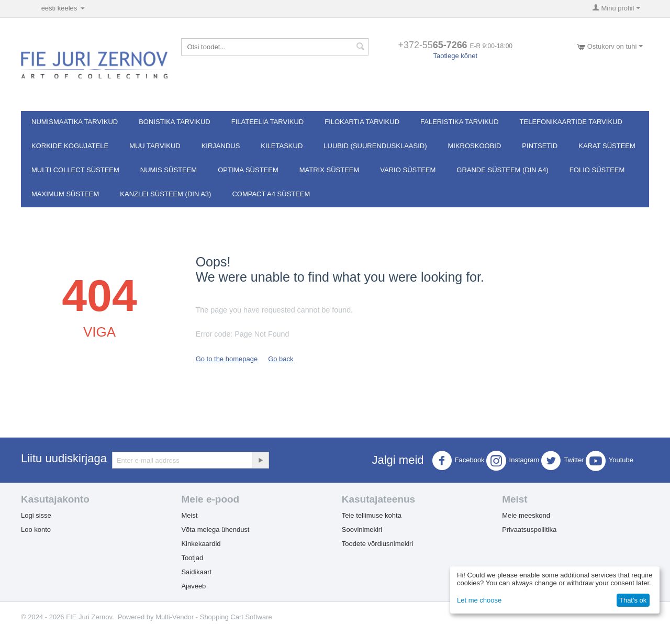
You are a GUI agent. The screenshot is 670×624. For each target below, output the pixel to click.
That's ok (632, 600)
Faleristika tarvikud (459, 122)
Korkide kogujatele (69, 146)
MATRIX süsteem (329, 170)
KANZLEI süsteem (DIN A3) (165, 194)
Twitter (562, 461)
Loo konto (36, 529)
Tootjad (192, 558)
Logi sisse (36, 515)
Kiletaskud (282, 146)
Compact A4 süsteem (271, 194)
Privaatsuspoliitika (529, 529)
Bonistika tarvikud (174, 122)
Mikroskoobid (474, 146)
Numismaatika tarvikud (74, 122)
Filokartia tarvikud (362, 122)
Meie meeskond (526, 515)
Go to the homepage (227, 359)
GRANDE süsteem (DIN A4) (502, 170)
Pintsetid (539, 146)
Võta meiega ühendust (215, 529)
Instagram (513, 461)
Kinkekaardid (200, 544)
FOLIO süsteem (597, 170)
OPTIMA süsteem (248, 170)
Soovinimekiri (362, 529)
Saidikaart (196, 572)
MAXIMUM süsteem (65, 194)
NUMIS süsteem (168, 170)
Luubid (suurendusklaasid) (375, 146)
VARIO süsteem (408, 170)
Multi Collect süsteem (75, 170)
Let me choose (479, 600)
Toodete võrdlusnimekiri (378, 544)
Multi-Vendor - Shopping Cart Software (213, 617)
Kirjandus (221, 146)
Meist (189, 515)
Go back (280, 359)
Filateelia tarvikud (267, 122)
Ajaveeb (193, 586)
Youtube (609, 461)
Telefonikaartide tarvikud (571, 122)
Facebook (458, 461)
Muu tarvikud (155, 146)
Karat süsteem (606, 146)
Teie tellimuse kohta (371, 515)
